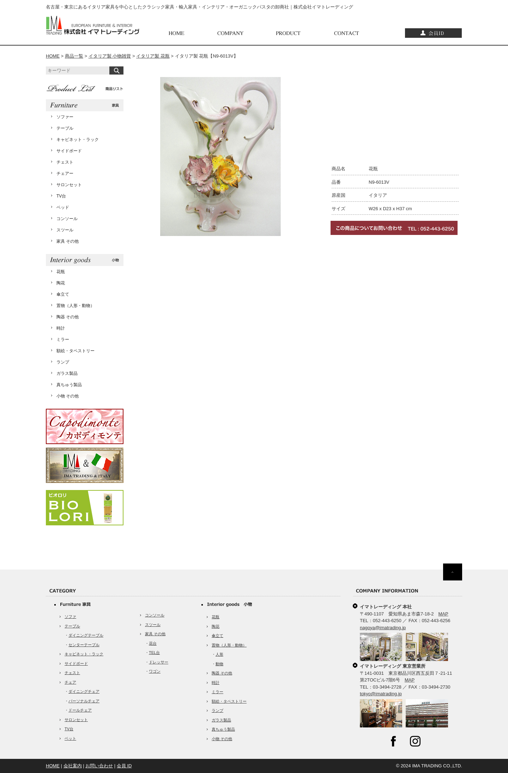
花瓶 (60, 271)
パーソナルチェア (83, 701)
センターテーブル (83, 645)
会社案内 (73, 765)
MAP (443, 613)
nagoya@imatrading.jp (383, 627)
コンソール (67, 218)
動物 (219, 664)
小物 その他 (67, 396)
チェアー (64, 173)
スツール (64, 230)
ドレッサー (158, 662)
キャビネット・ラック (77, 139)
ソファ (70, 616)
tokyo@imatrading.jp (381, 693)
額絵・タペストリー (75, 350)
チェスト (64, 162)
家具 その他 (67, 241)
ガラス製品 (67, 373)
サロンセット (69, 184)
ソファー (64, 116)
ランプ (62, 362)
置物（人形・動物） (75, 305)
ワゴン (155, 671)
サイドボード (69, 150)
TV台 (61, 196)
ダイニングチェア (83, 691)
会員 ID (124, 765)
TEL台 (154, 652)
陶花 (60, 283)
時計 (60, 328)
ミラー (62, 339)
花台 (153, 643)
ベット (70, 738)
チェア (70, 682)
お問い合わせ (99, 765)
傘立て (62, 294)
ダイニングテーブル (85, 635)
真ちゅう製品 (69, 384)
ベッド (62, 207)
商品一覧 (74, 56)
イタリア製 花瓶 (153, 56)
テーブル (64, 128)
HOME (53, 56)
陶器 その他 (67, 316)
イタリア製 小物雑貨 (110, 56)
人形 (219, 654)
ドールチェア (80, 710)
